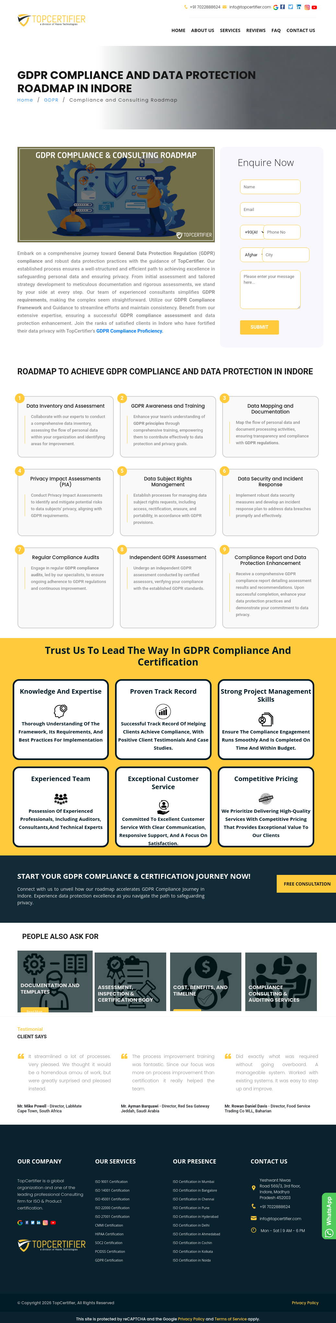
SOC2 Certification (108, 1242)
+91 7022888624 (205, 7)
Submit (259, 327)
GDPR (51, 100)
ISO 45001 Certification (112, 1199)
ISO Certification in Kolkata (193, 1251)
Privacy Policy (305, 1303)
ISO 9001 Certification (111, 1181)
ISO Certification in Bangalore (195, 1190)
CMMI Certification (109, 1225)
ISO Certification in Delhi (191, 1225)
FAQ (276, 30)
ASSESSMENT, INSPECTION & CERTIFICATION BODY (125, 993)
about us (202, 30)
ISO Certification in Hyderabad (196, 1216)
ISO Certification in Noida (192, 1260)
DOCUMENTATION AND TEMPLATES (50, 988)
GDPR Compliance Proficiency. (130, 331)
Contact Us (300, 30)
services (230, 30)
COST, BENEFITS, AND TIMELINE (200, 990)
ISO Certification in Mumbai (193, 1181)
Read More (34, 1012)
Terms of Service (230, 1319)
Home (178, 30)
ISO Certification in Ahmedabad (196, 1234)
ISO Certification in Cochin (192, 1242)
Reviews (256, 30)
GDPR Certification (109, 1260)
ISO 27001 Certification (112, 1216)
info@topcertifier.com (246, 7)
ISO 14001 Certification (112, 1190)
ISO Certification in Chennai (193, 1199)
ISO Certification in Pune (191, 1208)
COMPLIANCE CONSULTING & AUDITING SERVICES (274, 993)
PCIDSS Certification (110, 1251)
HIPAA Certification (109, 1234)
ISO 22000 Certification (112, 1208)
